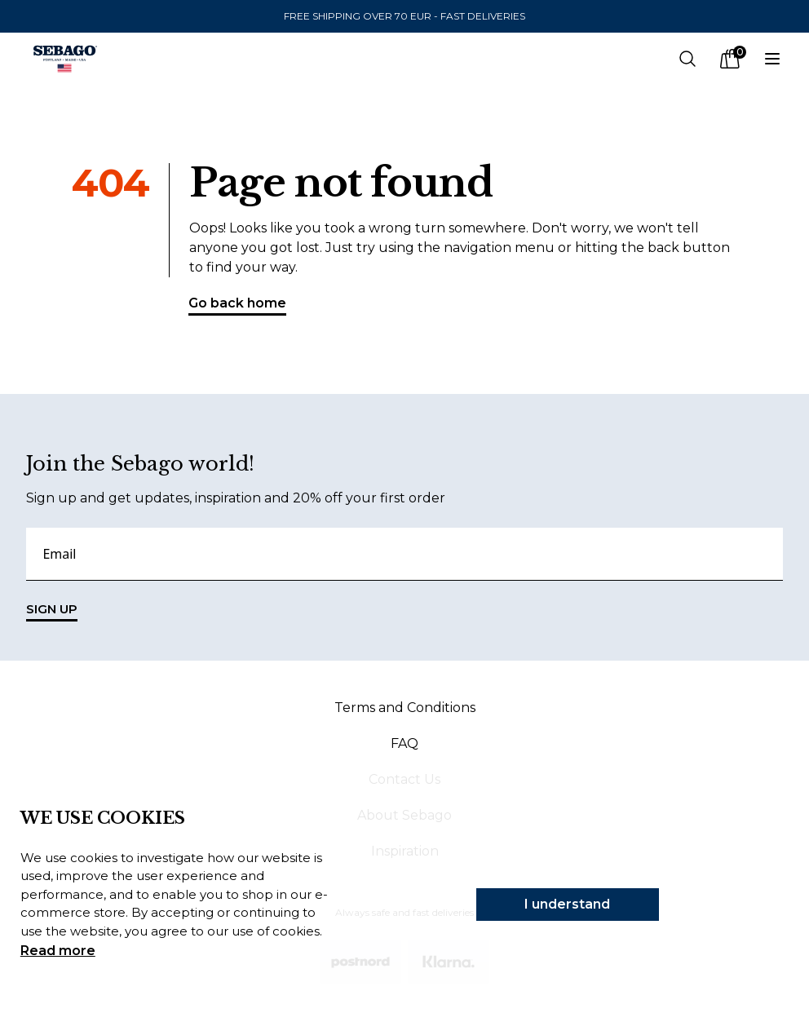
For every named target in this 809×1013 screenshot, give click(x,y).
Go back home (237, 305)
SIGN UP (51, 611)
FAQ (404, 743)
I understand (567, 904)
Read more (57, 950)
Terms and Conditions (404, 707)
